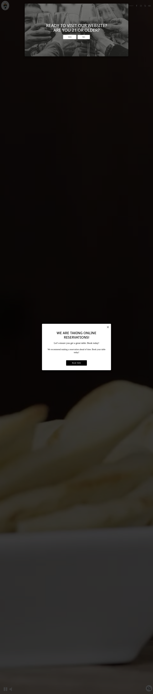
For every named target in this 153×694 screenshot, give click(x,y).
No (83, 37)
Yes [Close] (69, 37)
